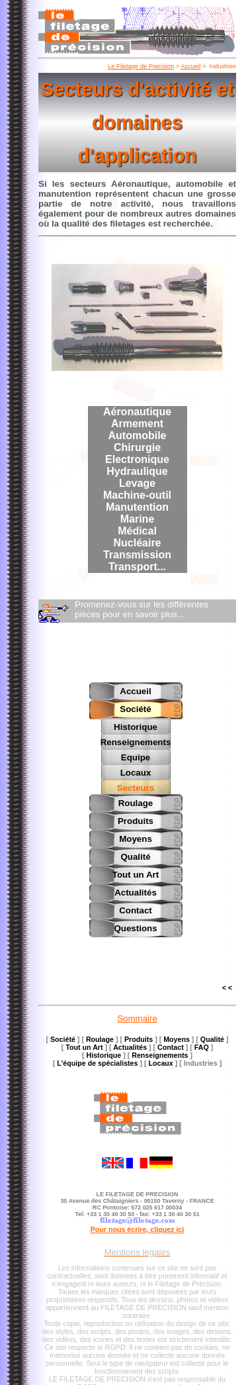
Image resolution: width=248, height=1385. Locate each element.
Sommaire (137, 1016)
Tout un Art (135, 873)
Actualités (135, 891)
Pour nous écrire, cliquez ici (138, 1227)
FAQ (201, 1045)
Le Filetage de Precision (141, 66)
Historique (135, 727)
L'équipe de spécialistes (97, 1061)
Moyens (135, 837)
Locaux (135, 771)
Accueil (190, 66)
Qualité (135, 855)
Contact (135, 908)
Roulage (135, 801)
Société (135, 709)
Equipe (135, 757)
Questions (135, 926)
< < (227, 986)
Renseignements (136, 741)
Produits (135, 819)
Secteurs (135, 786)
